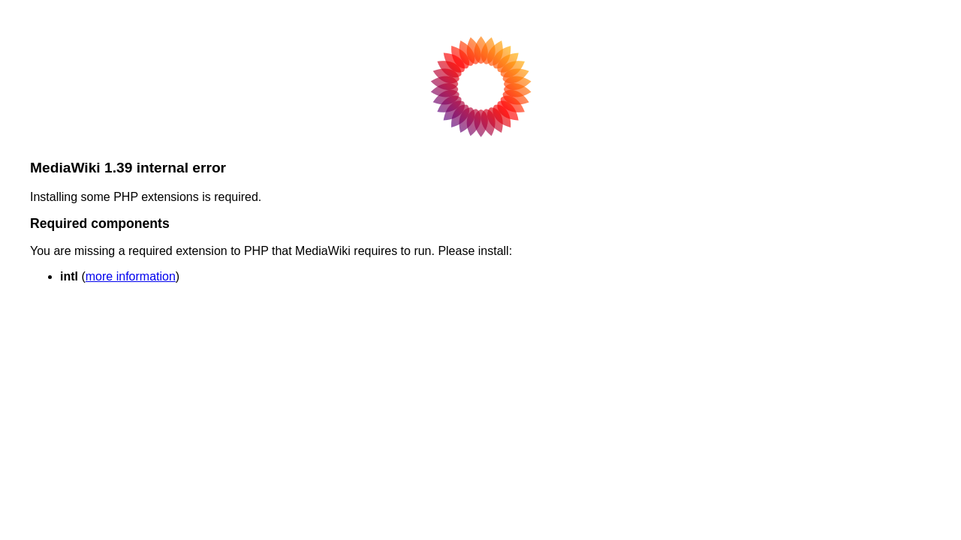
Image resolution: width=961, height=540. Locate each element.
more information (131, 276)
